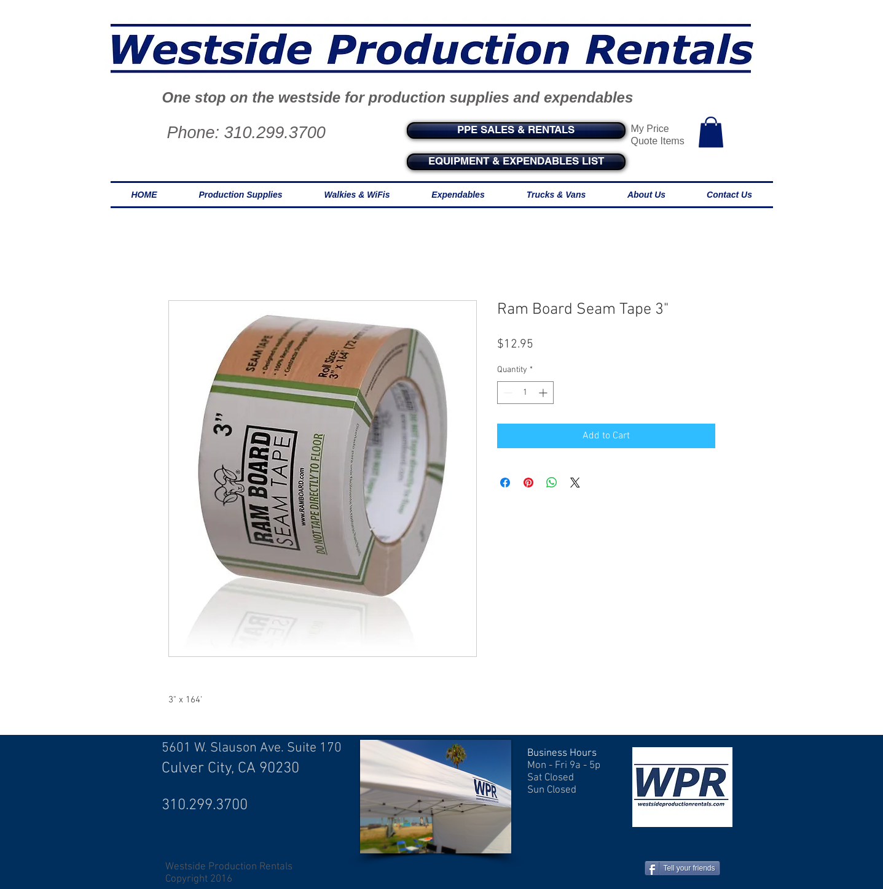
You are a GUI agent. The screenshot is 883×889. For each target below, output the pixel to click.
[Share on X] (575, 482)
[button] (711, 132)
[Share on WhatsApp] (551, 482)
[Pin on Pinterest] (528, 482)
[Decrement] (506, 392)
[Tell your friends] (682, 868)
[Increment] (544, 392)
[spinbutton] (525, 392)
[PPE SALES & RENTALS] (516, 130)
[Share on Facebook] (505, 482)
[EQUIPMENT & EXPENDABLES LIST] (516, 161)
